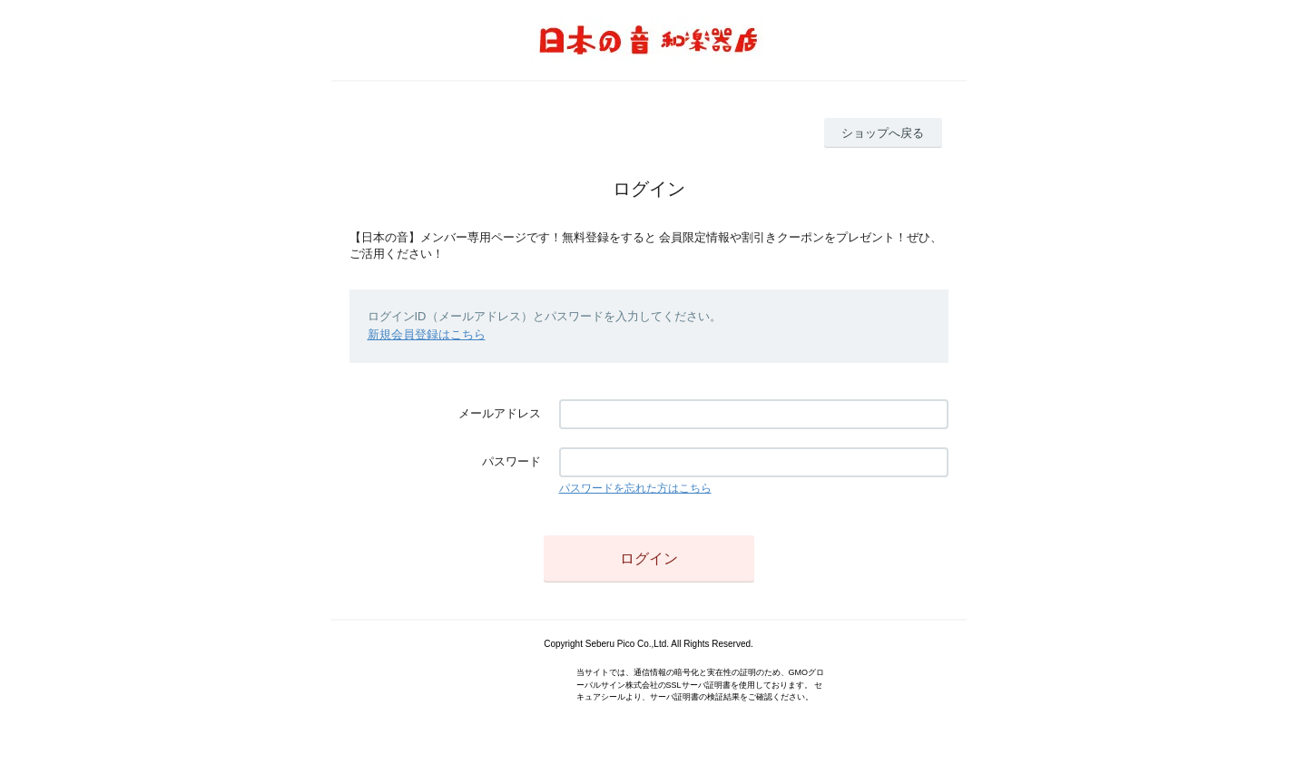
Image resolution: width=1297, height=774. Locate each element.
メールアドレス (499, 413)
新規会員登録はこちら (427, 334)
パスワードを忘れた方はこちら (635, 488)
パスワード (511, 461)
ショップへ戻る (882, 133)
